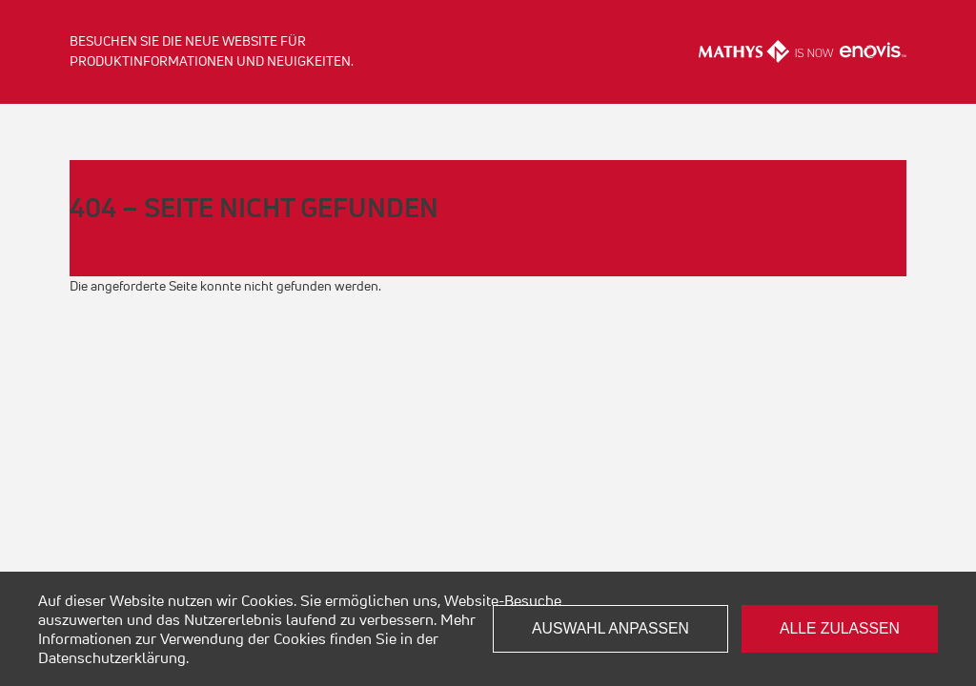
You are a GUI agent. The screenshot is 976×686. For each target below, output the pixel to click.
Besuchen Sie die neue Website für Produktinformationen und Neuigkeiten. (212, 51)
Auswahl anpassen (610, 628)
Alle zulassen (840, 628)
